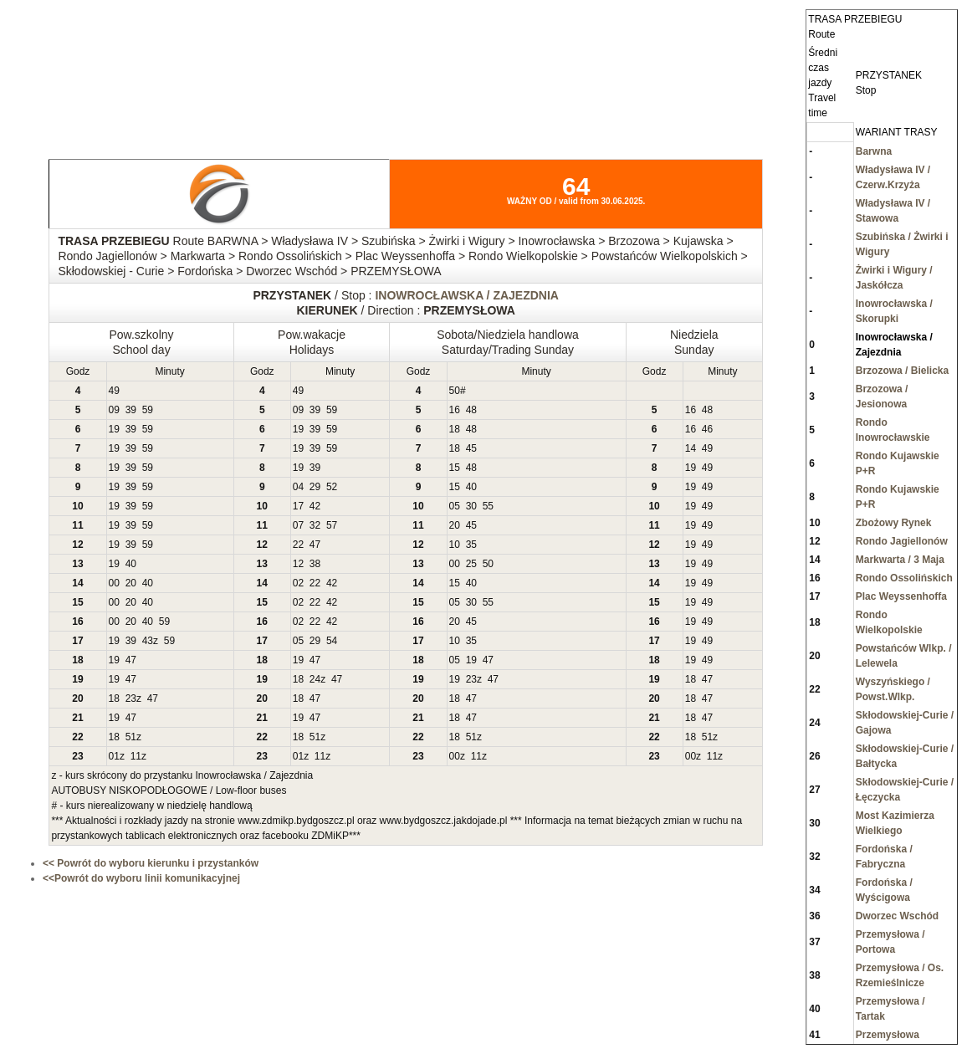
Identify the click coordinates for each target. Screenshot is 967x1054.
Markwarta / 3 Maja (900, 559)
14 (690, 448)
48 (471, 410)
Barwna (874, 151)
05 (454, 506)
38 (315, 564)
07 (298, 525)
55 (488, 506)
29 (315, 487)
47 (315, 544)
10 (454, 544)
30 (471, 506)
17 (298, 506)
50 (454, 391)
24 (315, 679)
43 (147, 641)
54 (331, 641)
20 (454, 525)
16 (454, 410)
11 (135, 756)
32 (315, 525)
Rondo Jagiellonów (902, 541)
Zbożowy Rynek (894, 523)
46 (707, 429)
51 (130, 737)
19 (114, 429)
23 (471, 679)
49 (114, 391)
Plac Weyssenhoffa (901, 596)
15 (454, 467)
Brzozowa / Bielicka (902, 370)
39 (130, 410)
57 (331, 525)
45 (471, 448)
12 (298, 564)
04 (298, 487)
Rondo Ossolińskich (904, 578)
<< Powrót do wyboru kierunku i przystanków (150, 863)
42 (315, 506)
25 (471, 564)
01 (114, 756)
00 (454, 564)
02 (298, 583)
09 (114, 410)
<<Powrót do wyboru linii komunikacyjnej (141, 878)
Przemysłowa (887, 1035)
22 (298, 544)
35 (471, 544)
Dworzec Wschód (897, 916)
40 (471, 487)
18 (454, 429)
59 (147, 410)
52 (331, 487)
